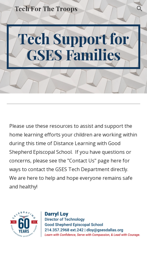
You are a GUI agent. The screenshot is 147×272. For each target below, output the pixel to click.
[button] (7, 8)
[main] (73, 46)
